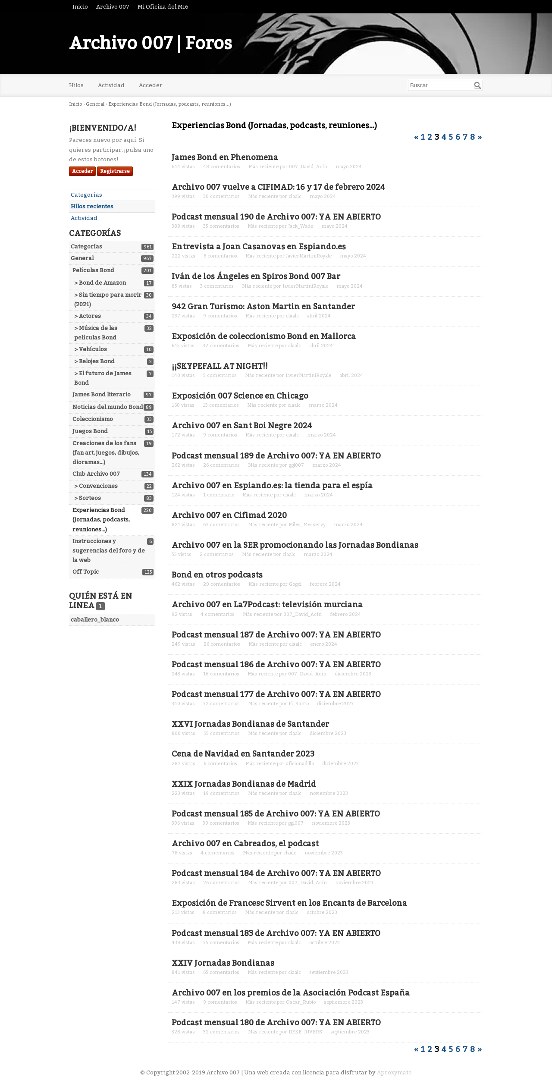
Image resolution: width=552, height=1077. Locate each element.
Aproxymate (394, 1072)
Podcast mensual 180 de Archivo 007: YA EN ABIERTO (276, 1022)
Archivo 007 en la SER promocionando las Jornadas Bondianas (295, 545)
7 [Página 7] (465, 137)
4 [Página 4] (444, 137)
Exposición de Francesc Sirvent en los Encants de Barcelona (289, 903)
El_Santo (299, 703)
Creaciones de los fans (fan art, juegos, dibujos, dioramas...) (105, 452)
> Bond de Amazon (100, 282)
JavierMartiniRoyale (309, 256)
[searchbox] (445, 85)
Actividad (111, 85)
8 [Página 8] (472, 137)
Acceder (151, 85)
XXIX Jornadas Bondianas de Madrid (244, 784)
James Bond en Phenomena (225, 157)
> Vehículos (90, 349)
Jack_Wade (300, 226)
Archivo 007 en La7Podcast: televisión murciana (267, 604)
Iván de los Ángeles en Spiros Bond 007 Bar (256, 276)
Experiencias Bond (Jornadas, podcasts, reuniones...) (101, 519)
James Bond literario (101, 394)
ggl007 (296, 465)
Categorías (86, 195)
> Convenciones (96, 486)
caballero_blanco (95, 619)
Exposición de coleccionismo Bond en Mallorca (264, 336)
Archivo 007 (112, 6)
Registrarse (115, 171)
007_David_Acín (308, 167)
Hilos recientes (92, 206)
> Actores (87, 316)
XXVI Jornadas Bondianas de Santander (250, 724)
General (82, 258)
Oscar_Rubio (301, 1002)
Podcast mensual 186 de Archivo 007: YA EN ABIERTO (276, 664)
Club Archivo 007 (96, 474)
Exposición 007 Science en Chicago (240, 396)
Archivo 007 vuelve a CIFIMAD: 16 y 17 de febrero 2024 (278, 187)
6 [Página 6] (457, 137)
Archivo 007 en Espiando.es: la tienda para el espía (272, 485)
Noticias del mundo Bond (107, 407)
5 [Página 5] (451, 137)
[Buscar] (477, 85)
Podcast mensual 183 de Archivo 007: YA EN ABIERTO (276, 933)
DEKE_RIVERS (305, 1032)
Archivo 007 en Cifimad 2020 (229, 515)
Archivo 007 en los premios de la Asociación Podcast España (291, 993)
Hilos (76, 85)
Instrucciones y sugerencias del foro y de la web (108, 550)
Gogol (295, 584)
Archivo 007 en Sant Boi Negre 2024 (242, 425)
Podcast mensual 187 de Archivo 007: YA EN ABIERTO (276, 635)
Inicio (80, 6)
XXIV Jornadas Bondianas (223, 963)
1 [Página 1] (423, 137)
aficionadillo (300, 763)
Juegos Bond (90, 431)
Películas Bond (93, 270)
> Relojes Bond (94, 361)
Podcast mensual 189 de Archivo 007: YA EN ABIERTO (276, 456)
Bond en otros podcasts (217, 575)
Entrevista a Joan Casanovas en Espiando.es (259, 246)
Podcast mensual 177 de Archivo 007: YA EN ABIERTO (276, 694)
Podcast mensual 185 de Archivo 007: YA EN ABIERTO (276, 814)
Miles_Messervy (307, 525)
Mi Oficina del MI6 (163, 6)
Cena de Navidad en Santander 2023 (243, 754)
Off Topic (85, 571)
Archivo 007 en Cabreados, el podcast (245, 843)
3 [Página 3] (437, 137)
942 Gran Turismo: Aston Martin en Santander (263, 306)
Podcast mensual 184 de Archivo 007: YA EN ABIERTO (276, 873)
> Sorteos (87, 498)
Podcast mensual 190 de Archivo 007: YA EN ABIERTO (276, 217)
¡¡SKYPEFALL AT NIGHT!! (220, 366)
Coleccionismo (92, 419)
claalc (295, 196)
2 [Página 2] (429, 137)
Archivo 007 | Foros (150, 43)
